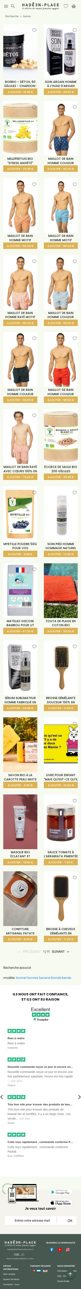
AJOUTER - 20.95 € (20, 169)
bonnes (33, 978)
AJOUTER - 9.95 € (20, 554)
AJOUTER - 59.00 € (61, 323)
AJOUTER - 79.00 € (20, 477)
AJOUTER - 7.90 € (60, 862)
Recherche (12, 16)
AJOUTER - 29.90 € (61, 92)
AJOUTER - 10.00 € (61, 785)
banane (45, 978)
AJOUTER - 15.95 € (20, 92)
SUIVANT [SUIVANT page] (61, 951)
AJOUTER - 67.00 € (20, 631)
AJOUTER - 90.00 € (60, 169)
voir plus (16, 1081)
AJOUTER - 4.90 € (20, 785)
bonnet (21, 978)
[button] (1, 1097)
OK (69, 1220)
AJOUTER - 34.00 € (60, 631)
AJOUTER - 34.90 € (20, 708)
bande (66, 978)
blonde (56, 978)
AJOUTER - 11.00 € (60, 708)
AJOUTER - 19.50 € (20, 862)
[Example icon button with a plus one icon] (70, 1274)
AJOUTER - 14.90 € (61, 554)
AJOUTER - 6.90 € (20, 939)
